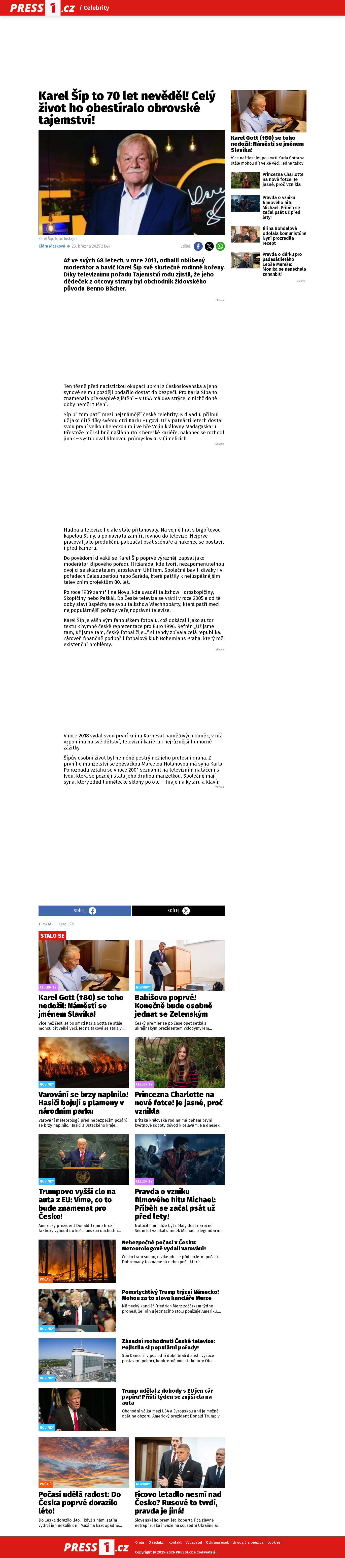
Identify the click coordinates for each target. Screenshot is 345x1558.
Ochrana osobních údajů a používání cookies (243, 1542)
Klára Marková (52, 246)
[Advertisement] (144, 339)
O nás (140, 1542)
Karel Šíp (66, 924)
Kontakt (175, 1542)
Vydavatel (194, 1542)
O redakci (156, 1542)
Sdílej (85, 911)
